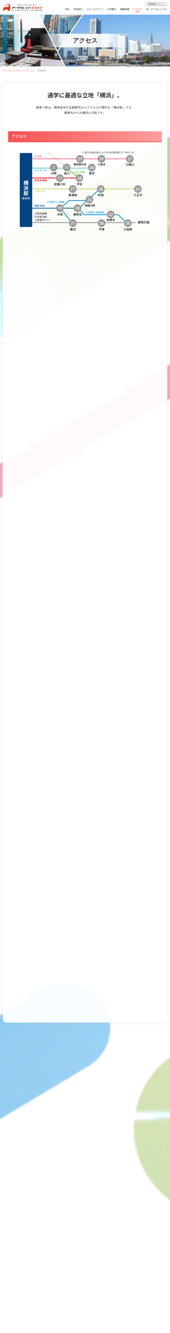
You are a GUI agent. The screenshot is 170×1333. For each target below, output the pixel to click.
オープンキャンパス (156, 9)
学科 (67, 9)
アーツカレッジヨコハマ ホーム (18, 70)
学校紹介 (78, 9)
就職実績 (124, 9)
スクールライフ (95, 9)
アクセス (137, 9)
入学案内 (111, 9)
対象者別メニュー (156, 3)
